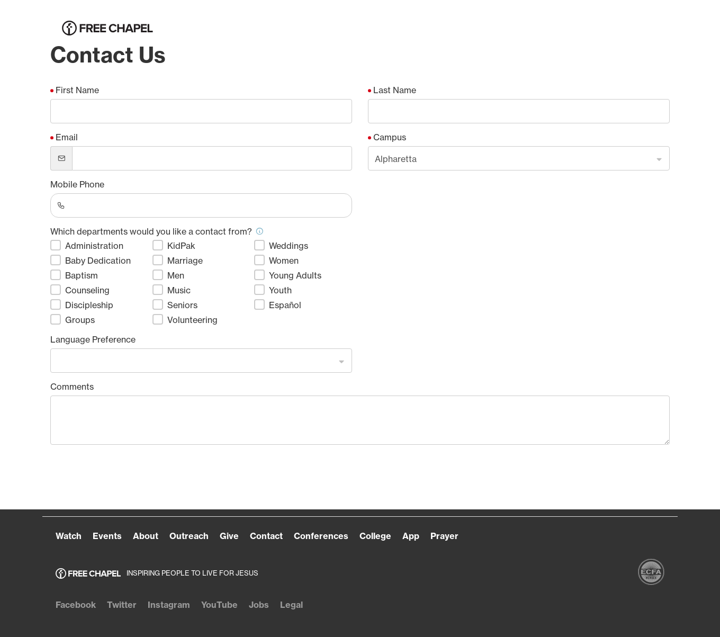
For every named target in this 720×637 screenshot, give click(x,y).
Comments (72, 386)
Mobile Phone (77, 184)
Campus (389, 137)
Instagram (169, 604)
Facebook (76, 604)
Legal (291, 604)
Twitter (122, 604)
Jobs (259, 604)
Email (67, 137)
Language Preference (93, 339)
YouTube (219, 604)
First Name (77, 90)
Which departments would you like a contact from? (157, 231)
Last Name (394, 90)
